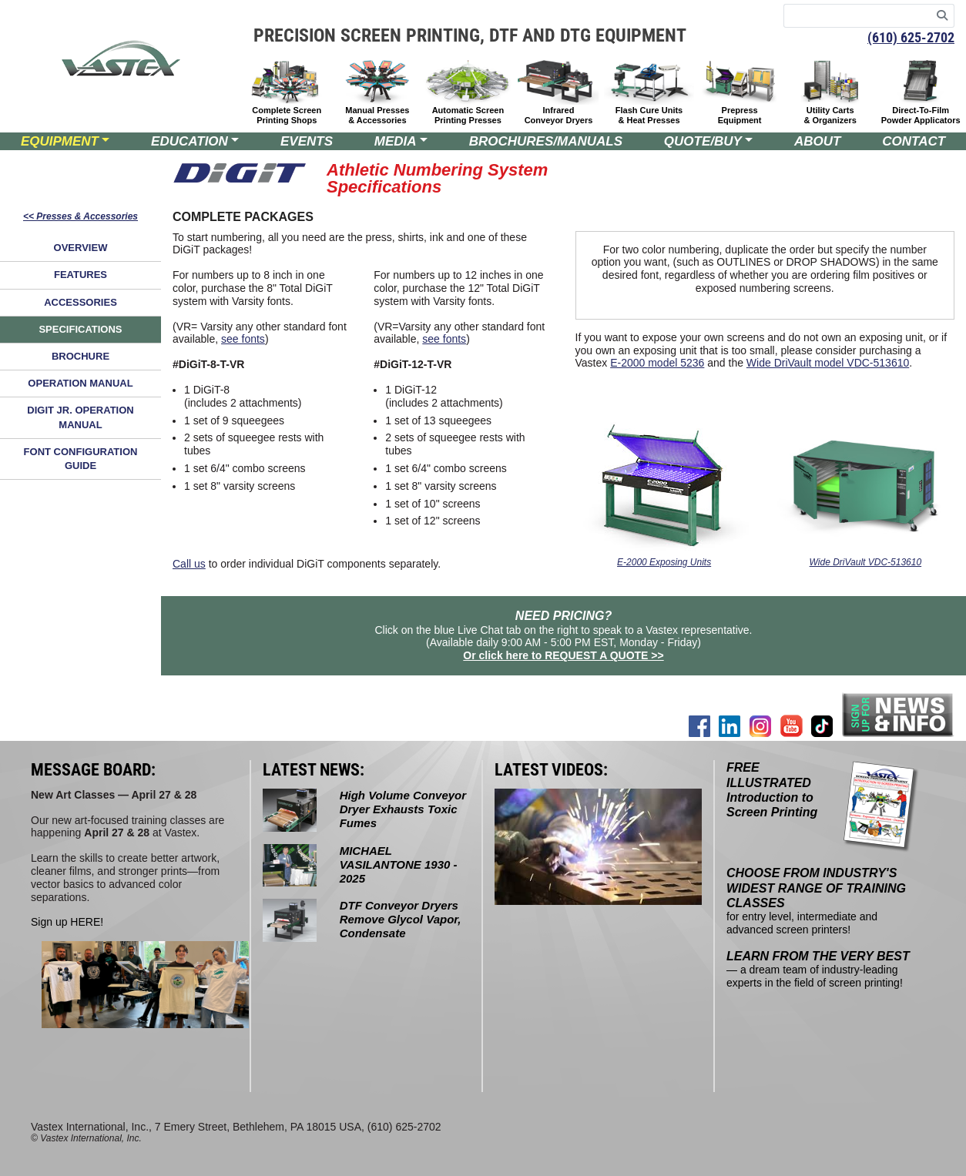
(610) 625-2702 (910, 37)
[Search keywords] (857, 16)
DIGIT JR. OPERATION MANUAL (80, 417)
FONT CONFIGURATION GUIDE (81, 458)
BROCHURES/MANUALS (545, 141)
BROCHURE (80, 356)
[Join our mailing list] (898, 714)
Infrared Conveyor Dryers (559, 115)
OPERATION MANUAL (80, 383)
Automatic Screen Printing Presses (468, 115)
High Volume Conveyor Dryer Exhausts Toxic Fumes (403, 809)
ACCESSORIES (80, 302)
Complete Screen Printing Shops (286, 115)
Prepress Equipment (740, 115)
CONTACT (913, 141)
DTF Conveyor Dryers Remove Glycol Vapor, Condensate (400, 919)
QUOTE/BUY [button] (703, 141)
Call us (189, 564)
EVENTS (306, 141)
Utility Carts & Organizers (829, 115)
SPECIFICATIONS (80, 329)
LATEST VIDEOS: (551, 769)
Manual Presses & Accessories (377, 115)
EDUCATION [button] (189, 141)
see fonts (243, 339)
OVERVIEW (81, 247)
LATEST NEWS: (313, 769)
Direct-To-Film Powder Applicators (921, 115)
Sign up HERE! (67, 922)
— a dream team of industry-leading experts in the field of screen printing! (818, 969)
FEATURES (80, 274)
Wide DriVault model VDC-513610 (827, 363)
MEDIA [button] (395, 141)
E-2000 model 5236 (657, 363)
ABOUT (817, 141)
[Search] (942, 16)
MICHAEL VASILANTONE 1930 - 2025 (399, 864)
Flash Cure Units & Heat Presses (649, 115)
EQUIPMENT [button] (60, 141)
